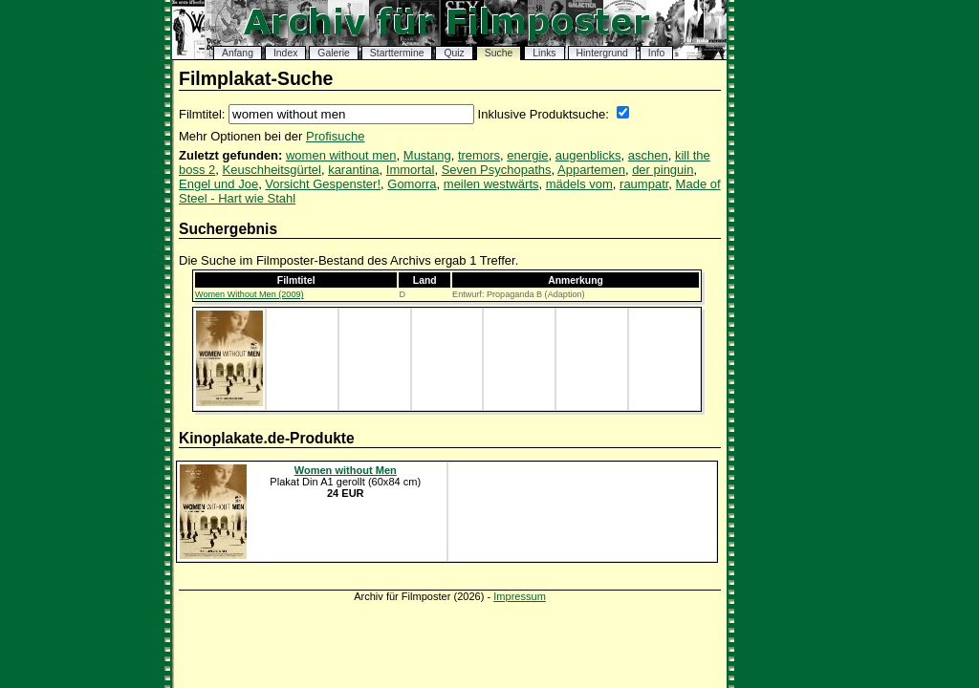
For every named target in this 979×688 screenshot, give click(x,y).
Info (656, 53)
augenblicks (588, 155)
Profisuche (335, 136)
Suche (498, 53)
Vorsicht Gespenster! (323, 184)
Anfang (237, 53)
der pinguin (662, 169)
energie (527, 155)
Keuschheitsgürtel (272, 169)
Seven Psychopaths (497, 169)
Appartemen (591, 169)
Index (285, 53)
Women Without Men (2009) (249, 294)
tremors (479, 155)
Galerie (333, 53)
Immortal (410, 169)
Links (544, 53)
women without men (341, 155)
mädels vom (579, 184)
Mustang (427, 155)
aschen (648, 155)
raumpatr (644, 184)
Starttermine (397, 53)
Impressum (519, 596)
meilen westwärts (491, 184)
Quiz (454, 53)
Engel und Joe (218, 184)
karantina (353, 169)
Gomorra (411, 184)
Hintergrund (602, 53)
